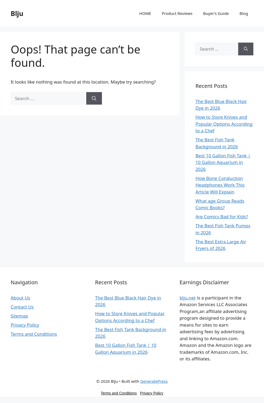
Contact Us (22, 307)
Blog (244, 13)
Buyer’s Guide (216, 13)
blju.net (188, 298)
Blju (17, 13)
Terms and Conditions (34, 334)
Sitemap (19, 316)
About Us (20, 298)
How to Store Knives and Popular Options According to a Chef (223, 124)
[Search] (94, 98)
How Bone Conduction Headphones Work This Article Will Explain (220, 185)
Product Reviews (177, 13)
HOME (145, 13)
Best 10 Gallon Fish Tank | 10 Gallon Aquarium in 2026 (222, 162)
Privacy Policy (25, 325)
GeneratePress (154, 381)
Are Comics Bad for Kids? (221, 216)
